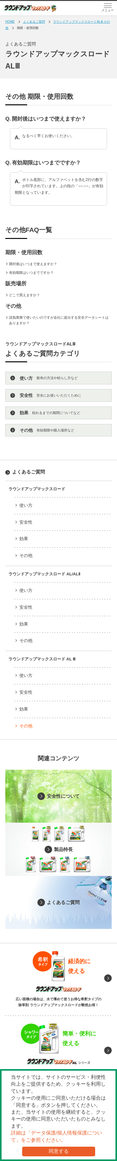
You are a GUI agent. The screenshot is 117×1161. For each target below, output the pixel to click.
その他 (25, 555)
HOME (10, 21)
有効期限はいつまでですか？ (31, 272)
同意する (59, 1151)
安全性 (25, 522)
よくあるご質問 (34, 21)
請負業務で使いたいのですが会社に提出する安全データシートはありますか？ (59, 320)
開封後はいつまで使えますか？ (33, 264)
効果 (23, 538)
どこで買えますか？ (24, 295)
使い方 (25, 505)
